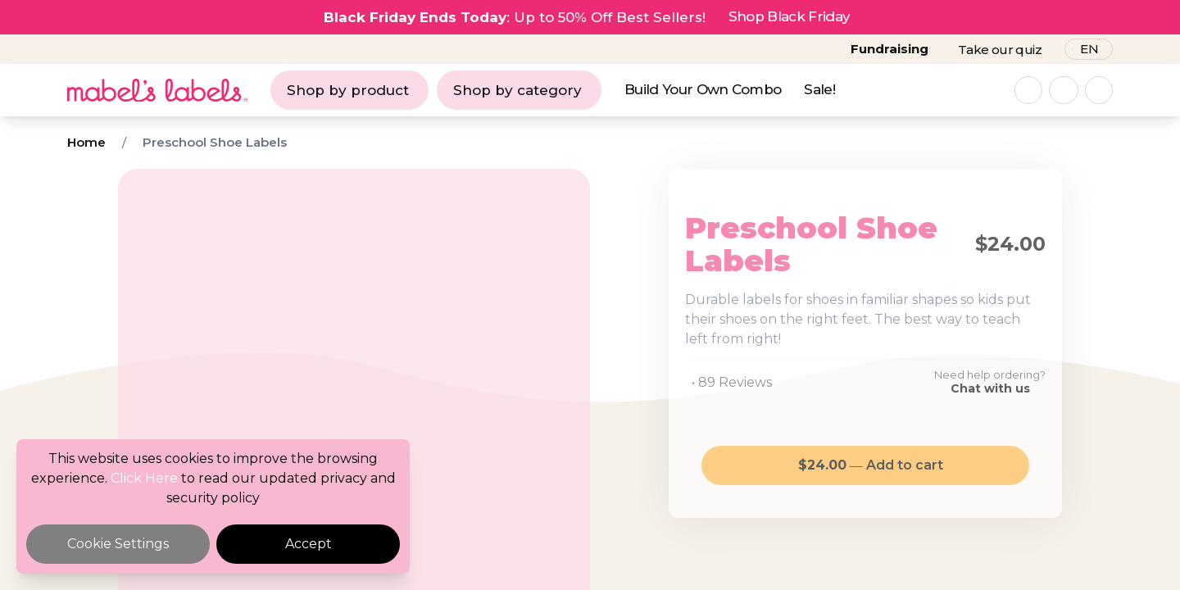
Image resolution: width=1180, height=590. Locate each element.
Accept (308, 543)
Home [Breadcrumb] (86, 142)
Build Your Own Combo (702, 89)
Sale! (819, 89)
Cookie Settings (118, 543)
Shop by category (517, 90)
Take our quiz (1000, 49)
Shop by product (348, 90)
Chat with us (990, 388)
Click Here (144, 478)
